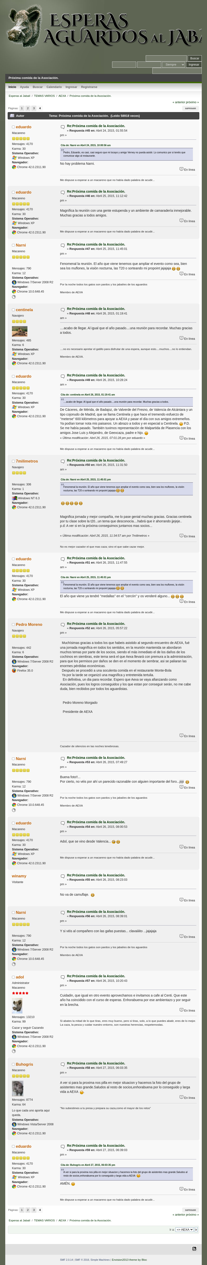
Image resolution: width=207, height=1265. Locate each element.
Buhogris (24, 1064)
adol (20, 977)
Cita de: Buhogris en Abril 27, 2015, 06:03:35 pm (88, 1165)
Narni (21, 245)
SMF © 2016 (82, 1259)
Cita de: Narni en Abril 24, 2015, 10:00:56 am (86, 145)
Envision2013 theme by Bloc (129, 1259)
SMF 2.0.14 (66, 1259)
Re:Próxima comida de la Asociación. (96, 126)
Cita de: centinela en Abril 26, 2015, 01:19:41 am (88, 394)
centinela (24, 310)
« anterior (179, 102)
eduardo (23, 127)
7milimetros (27, 461)
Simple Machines (100, 1259)
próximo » (192, 102)
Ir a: (172, 1229)
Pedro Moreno (29, 624)
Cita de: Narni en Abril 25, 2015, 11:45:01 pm (86, 479)
